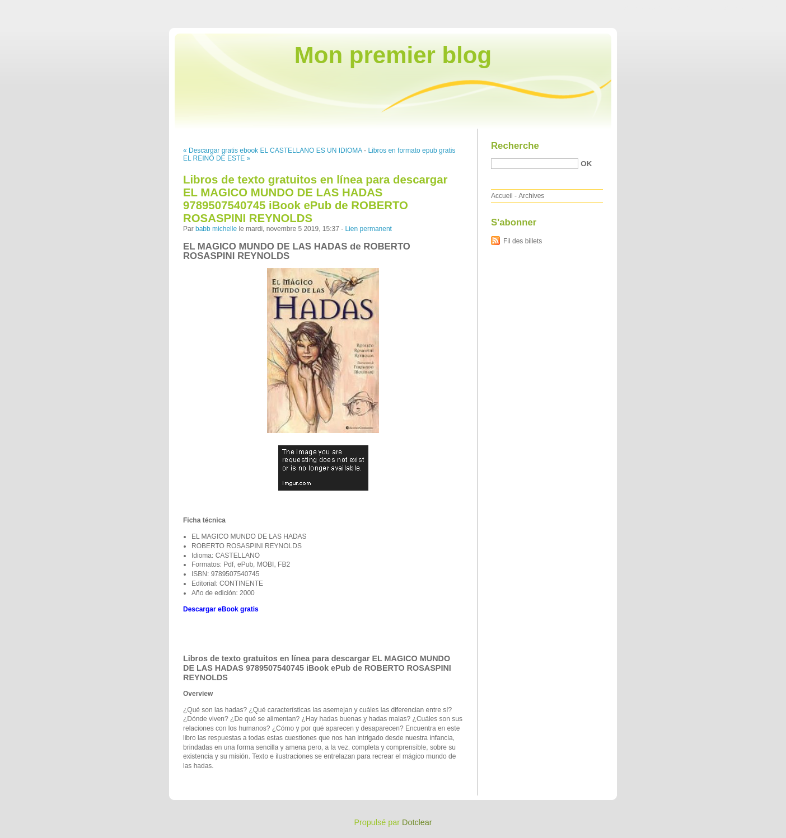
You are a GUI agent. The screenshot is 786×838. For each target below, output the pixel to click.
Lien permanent (368, 229)
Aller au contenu (648, 8)
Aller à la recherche (753, 8)
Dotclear (417, 822)
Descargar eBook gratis (221, 609)
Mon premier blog (393, 55)
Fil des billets (522, 241)
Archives (531, 196)
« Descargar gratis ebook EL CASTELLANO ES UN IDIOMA (272, 150)
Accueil (502, 196)
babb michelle (216, 229)
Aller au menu (698, 8)
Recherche (515, 145)
